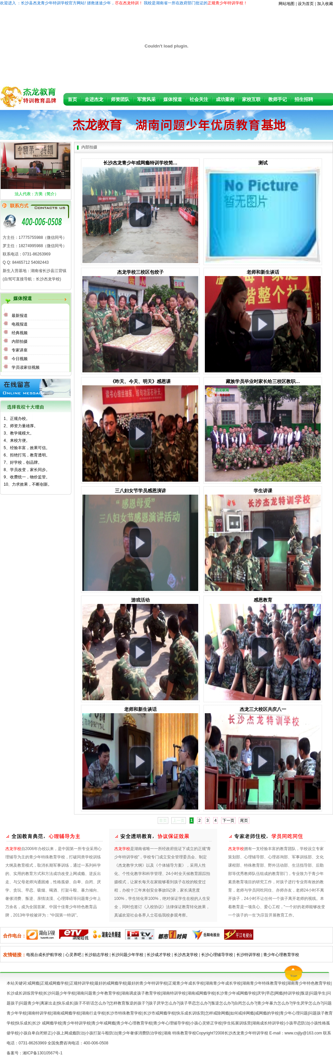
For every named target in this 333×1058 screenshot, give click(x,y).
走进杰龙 (94, 99)
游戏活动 (140, 600)
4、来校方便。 (17, 440)
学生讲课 (263, 490)
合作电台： (14, 935)
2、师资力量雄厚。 (21, 426)
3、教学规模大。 (19, 433)
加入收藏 (325, 3)
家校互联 (251, 99)
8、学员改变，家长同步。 (27, 469)
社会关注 (199, 99)
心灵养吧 (73, 954)
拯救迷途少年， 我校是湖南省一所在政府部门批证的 (167, 3)
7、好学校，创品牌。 (23, 462)
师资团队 (120, 99)
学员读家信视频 (26, 367)
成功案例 (225, 99)
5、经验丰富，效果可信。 (27, 447)
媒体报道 (172, 99)
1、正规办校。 (17, 418)
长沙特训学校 (248, 954)
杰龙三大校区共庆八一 (263, 709)
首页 (72, 99)
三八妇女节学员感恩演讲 (140, 490)
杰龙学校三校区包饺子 (140, 272)
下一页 (228, 820)
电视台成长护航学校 (44, 954)
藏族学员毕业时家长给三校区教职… (263, 381)
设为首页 (306, 3)
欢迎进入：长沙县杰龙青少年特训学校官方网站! (43, 3)
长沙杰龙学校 (186, 954)
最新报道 (20, 315)
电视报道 (20, 324)
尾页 (244, 820)
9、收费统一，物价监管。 (27, 477)
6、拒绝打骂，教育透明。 (27, 455)
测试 (263, 162)
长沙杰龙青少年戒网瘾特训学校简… (140, 162)
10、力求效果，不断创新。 (28, 484)
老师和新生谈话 (263, 272)
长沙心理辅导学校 (217, 954)
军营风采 (146, 99)
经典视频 (20, 333)
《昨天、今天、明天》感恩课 (140, 381)
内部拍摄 (20, 341)
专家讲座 (20, 350)
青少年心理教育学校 (281, 954)
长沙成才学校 (159, 954)
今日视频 (20, 358)
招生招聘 (303, 99)
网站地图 (286, 3)
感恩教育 (263, 600)
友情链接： (14, 954)
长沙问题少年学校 (127, 954)
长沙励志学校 (97, 954)
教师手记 (277, 99)
